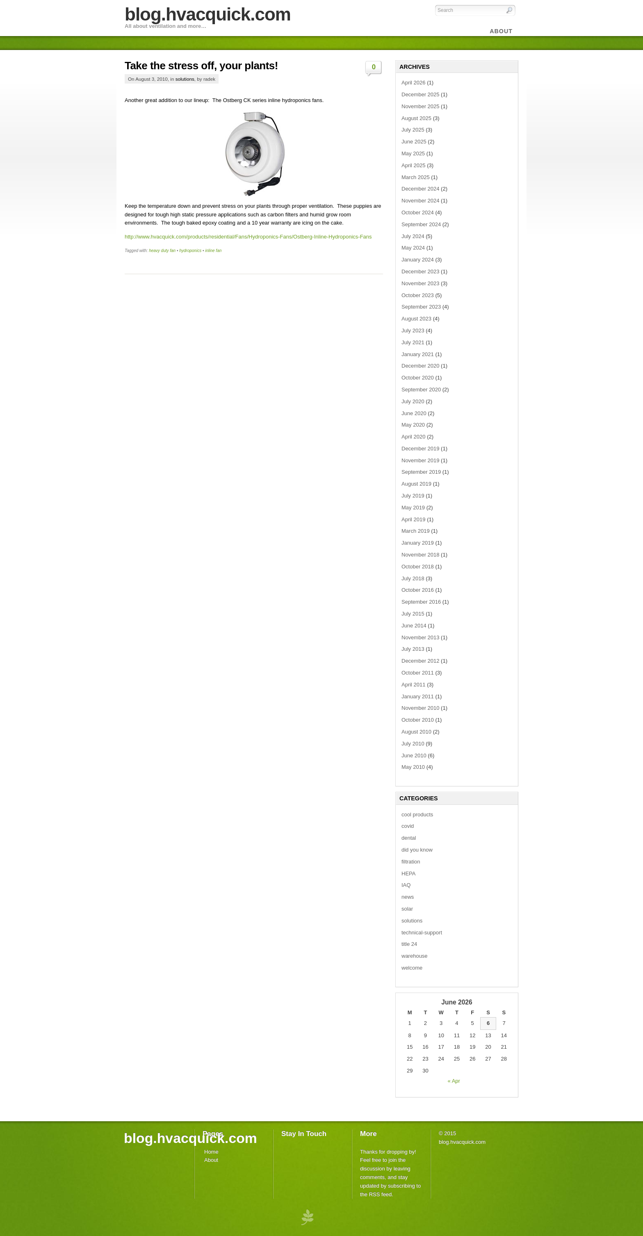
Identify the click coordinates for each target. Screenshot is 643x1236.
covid (407, 826)
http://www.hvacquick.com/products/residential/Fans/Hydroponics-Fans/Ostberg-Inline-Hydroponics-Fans (248, 237)
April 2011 (413, 685)
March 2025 (415, 177)
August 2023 (416, 319)
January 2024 (417, 260)
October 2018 (417, 566)
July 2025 (412, 130)
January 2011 (417, 696)
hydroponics (190, 250)
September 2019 (421, 472)
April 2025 (413, 165)
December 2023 (420, 271)
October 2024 (417, 212)
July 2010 (412, 744)
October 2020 (417, 378)
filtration (410, 862)
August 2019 (416, 484)
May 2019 (413, 507)
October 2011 (417, 673)
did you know (417, 850)
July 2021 (412, 342)
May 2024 (413, 248)
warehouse (414, 956)
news (407, 897)
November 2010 (420, 708)
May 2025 (413, 153)
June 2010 (413, 755)
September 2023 (421, 307)
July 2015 (412, 614)
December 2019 (420, 448)
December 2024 (420, 189)
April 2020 (413, 437)
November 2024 (420, 201)
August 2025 (416, 118)
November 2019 (420, 460)
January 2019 (417, 543)
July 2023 (412, 330)
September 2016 (421, 602)
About (211, 1160)
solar (407, 909)
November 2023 (420, 283)
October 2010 (417, 720)
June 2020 (413, 413)
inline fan (213, 250)
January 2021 (417, 354)
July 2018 (412, 578)
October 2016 (417, 590)
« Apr (454, 1081)
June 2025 (413, 142)
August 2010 (416, 732)
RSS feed (380, 1194)
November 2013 (420, 637)
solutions (185, 79)
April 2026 (413, 83)
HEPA (408, 873)
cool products (417, 814)
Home (211, 1152)
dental (408, 838)
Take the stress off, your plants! (201, 65)
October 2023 (417, 295)
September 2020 (421, 389)
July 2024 (412, 236)
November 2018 (420, 555)
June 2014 (413, 626)
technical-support (421, 932)
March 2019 (415, 531)
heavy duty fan (162, 250)
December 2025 (420, 94)
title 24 (409, 944)
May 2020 (413, 425)
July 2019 (412, 496)
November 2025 (420, 106)
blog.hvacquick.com (208, 14)
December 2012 (420, 661)
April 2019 (413, 519)
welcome (411, 968)
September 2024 (421, 224)
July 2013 (412, 649)
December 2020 (420, 366)
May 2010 (413, 767)
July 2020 (412, 401)
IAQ (405, 885)
